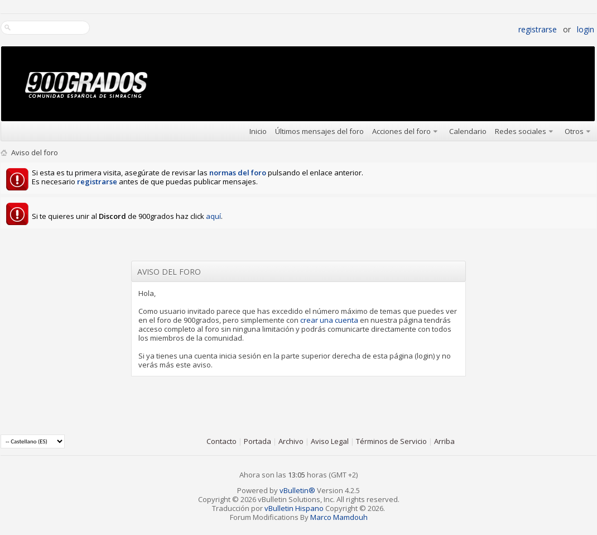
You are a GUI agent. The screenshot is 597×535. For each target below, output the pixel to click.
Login (585, 29)
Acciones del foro (401, 131)
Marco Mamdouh (339, 517)
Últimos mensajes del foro (319, 131)
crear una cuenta (329, 320)
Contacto (221, 441)
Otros (574, 131)
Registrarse (537, 29)
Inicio (258, 131)
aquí (213, 216)
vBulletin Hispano (294, 508)
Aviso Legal (330, 441)
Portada (257, 441)
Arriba (444, 441)
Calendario (468, 131)
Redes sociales (520, 131)
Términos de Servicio (391, 441)
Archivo (291, 441)
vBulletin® (297, 490)
